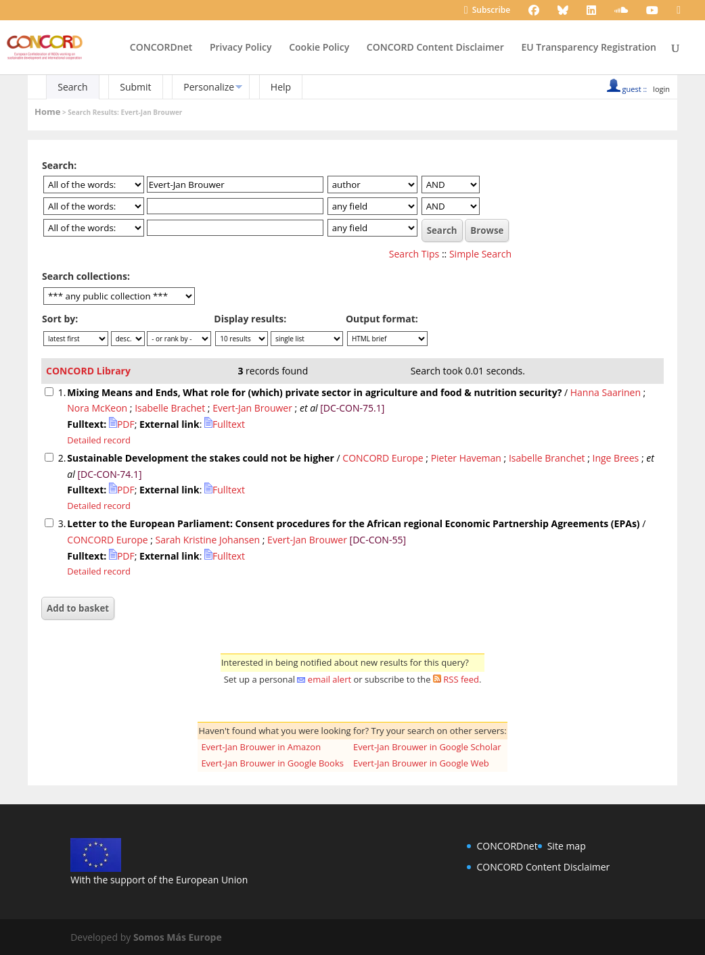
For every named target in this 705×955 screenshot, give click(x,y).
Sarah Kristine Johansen (208, 539)
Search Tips (414, 253)
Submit (135, 86)
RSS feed (461, 679)
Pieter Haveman (466, 457)
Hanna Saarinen (605, 392)
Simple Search (480, 253)
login (661, 89)
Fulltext (224, 424)
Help (281, 86)
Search (72, 86)
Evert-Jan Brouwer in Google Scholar (427, 747)
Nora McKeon (97, 407)
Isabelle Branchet (547, 457)
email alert (329, 679)
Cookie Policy (319, 48)
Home (47, 111)
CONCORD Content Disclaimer (435, 48)
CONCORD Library (88, 370)
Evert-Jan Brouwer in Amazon (261, 747)
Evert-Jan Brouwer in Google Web (421, 763)
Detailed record (99, 440)
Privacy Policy (241, 48)
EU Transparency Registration (588, 48)
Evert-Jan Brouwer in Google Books (272, 763)
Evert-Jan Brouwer (252, 407)
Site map (566, 845)
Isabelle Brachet (170, 407)
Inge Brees (616, 457)
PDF (122, 424)
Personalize (208, 86)
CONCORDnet (161, 48)
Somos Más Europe (177, 937)
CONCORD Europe (382, 457)
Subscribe (487, 11)
